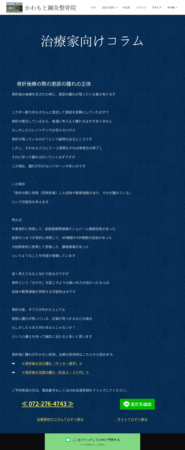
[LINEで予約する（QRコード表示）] (92, 441)
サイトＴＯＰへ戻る (131, 419)
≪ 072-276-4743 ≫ (47, 403)
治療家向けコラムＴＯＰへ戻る (60, 419)
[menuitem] (96, 7)
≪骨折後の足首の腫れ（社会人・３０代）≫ (55, 372)
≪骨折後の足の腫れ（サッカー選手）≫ (52, 363)
